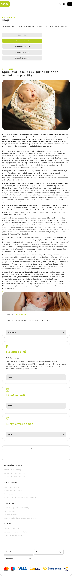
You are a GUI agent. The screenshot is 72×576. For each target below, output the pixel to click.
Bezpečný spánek (17, 46)
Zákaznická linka (11, 519)
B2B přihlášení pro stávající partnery (21, 508)
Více (10, 367)
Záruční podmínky (12, 484)
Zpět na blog (36, 438)
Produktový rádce (49, 41)
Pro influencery (10, 501)
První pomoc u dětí (17, 41)
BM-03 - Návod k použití (14, 467)
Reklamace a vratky (13, 477)
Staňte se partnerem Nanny (16, 498)
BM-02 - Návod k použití (14, 463)
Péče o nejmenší (49, 35)
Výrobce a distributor (13, 525)
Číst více (12, 323)
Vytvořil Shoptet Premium (34, 563)
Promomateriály (11, 505)
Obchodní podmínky (13, 481)
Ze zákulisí (17, 35)
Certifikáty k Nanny (12, 460)
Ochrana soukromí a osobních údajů (20, 487)
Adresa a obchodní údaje (15, 522)
